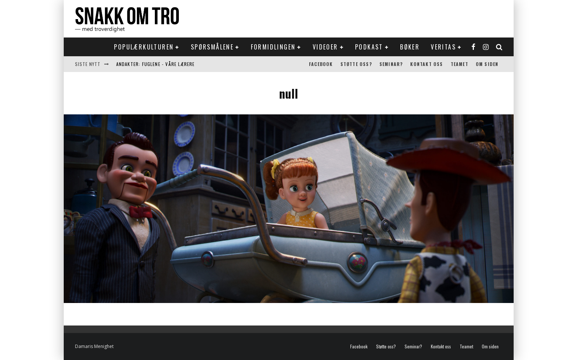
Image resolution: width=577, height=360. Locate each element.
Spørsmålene (212, 46)
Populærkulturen (144, 46)
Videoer (325, 46)
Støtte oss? (356, 64)
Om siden (487, 64)
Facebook (321, 64)
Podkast (369, 46)
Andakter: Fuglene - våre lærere (155, 64)
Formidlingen (273, 46)
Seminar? (391, 64)
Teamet (459, 64)
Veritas (443, 46)
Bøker (410, 46)
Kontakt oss (426, 64)
